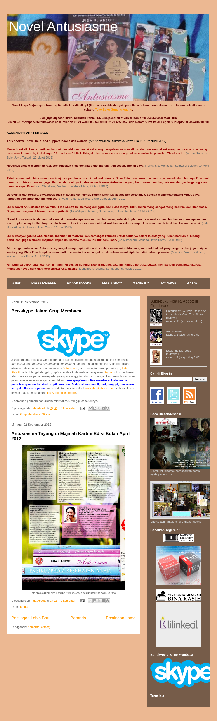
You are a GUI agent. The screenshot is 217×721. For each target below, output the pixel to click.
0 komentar (68, 408)
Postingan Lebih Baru (31, 618)
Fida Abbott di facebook (60, 392)
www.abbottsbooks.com (100, 388)
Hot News (168, 283)
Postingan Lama (121, 618)
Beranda (78, 618)
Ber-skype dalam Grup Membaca (46, 310)
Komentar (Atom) (39, 627)
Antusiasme (70, 368)
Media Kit (141, 283)
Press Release (43, 283)
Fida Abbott (112, 283)
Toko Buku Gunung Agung (113, 109)
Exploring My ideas (178, 350)
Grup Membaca (30, 414)
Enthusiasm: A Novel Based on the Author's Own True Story (186, 312)
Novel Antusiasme (63, 26)
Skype (108, 372)
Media (24, 606)
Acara (192, 283)
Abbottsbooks (79, 283)
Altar (16, 283)
